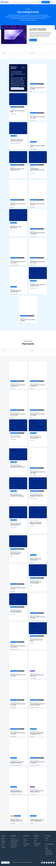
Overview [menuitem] (3, 838)
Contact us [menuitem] (36, 845)
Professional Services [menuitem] (15, 840)
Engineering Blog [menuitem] (37, 843)
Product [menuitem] (15, 2)
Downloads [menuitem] (25, 840)
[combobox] (14, 53)
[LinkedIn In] (54, 862)
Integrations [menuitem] (3, 841)
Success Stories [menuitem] (14, 843)
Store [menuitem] (46, 840)
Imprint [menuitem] (46, 848)
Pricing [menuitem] (2, 843)
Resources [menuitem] (33, 2)
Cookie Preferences (49, 854)
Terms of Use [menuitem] (47, 850)
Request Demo (45, 2)
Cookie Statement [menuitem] (48, 852)
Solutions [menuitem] (19, 2)
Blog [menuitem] (24, 838)
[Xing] (51, 862)
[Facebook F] (47, 862)
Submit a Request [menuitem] (14, 845)
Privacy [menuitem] (46, 846)
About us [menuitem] (35, 838)
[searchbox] (14, 53)
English (5, 862)
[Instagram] (49, 862)
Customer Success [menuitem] (14, 841)
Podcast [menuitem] (25, 845)
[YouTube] (42, 862)
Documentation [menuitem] (26, 843)
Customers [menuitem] (24, 2)
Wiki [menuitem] (24, 841)
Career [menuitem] (35, 841)
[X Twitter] (44, 862)
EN (54, 2)
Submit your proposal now (17, 88)
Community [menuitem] (13, 847)
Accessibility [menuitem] (3, 847)
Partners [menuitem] (29, 2)
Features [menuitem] (2, 840)
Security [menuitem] (2, 845)
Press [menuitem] (35, 840)
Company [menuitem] (38, 2)
